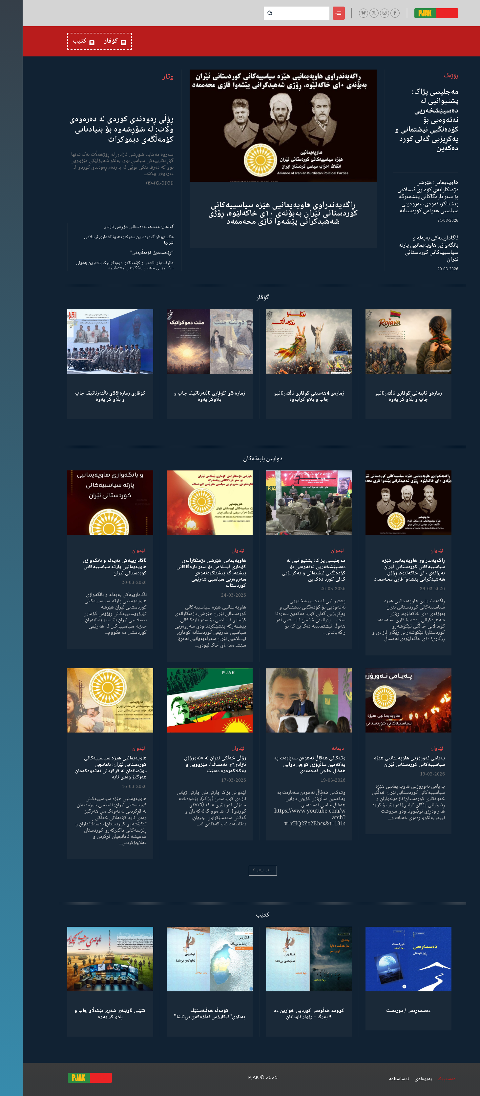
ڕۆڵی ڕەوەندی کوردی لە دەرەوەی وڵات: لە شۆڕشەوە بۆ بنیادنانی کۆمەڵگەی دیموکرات (99, 129)
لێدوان (414, 551)
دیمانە (315, 749)
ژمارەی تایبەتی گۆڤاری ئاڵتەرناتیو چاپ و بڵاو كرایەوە (385, 396)
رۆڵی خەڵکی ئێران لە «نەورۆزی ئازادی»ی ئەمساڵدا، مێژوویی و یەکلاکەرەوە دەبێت (192, 764)
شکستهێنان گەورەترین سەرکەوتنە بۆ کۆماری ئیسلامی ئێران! (106, 240)
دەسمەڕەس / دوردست (386, 1010)
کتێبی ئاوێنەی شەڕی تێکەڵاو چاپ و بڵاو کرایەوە (87, 1014)
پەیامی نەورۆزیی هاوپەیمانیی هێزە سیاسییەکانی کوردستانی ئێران (386, 761)
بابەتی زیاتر (240, 870)
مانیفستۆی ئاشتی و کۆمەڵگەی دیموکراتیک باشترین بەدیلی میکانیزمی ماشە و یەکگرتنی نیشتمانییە (102, 266)
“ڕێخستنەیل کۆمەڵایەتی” (129, 253)
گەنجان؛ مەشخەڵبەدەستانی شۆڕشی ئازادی (116, 227)
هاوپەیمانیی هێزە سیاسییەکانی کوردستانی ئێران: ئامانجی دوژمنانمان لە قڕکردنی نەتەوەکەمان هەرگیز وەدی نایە (88, 768)
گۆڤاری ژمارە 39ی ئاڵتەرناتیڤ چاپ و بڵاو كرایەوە (87, 396)
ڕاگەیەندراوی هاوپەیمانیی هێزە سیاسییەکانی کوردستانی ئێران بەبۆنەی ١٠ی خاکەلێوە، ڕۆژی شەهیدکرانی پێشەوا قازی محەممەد (260, 213)
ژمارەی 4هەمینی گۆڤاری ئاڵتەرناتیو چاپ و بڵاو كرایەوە (286, 396)
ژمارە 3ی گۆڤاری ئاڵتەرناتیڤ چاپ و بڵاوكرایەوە (186, 396)
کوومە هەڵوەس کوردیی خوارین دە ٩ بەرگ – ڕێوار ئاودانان (286, 1014)
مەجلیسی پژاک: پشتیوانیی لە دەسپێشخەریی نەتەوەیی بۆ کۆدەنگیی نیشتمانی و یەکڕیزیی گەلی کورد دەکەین (404, 120)
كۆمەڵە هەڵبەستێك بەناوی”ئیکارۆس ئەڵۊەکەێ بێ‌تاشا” (186, 1014)
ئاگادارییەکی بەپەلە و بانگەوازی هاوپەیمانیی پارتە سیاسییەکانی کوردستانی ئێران (406, 248)
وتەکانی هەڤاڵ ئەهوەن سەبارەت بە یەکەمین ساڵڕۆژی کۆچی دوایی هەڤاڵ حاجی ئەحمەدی (287, 764)
